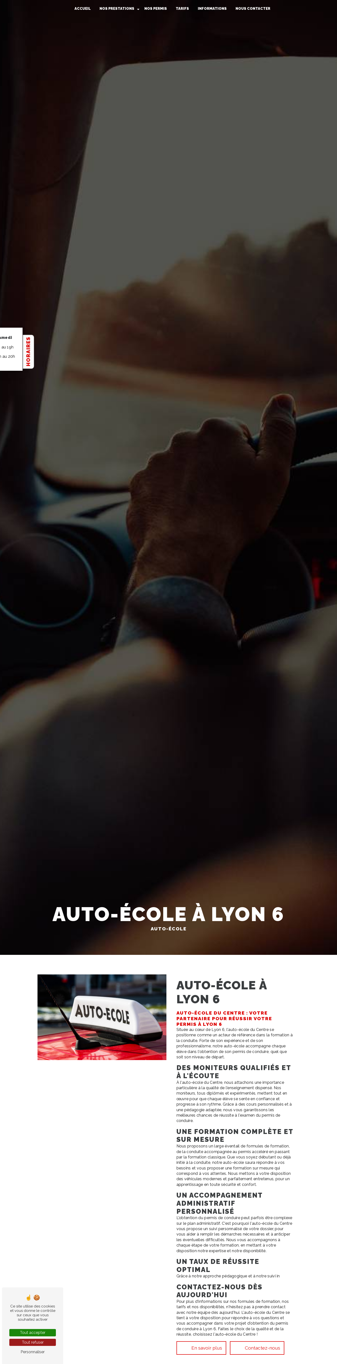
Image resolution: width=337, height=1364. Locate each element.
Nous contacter (253, 8)
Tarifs (182, 8)
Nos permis (155, 8)
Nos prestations (117, 8)
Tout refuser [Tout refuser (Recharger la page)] (33, 1342)
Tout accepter (32, 1332)
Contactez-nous (256, 1347)
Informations (212, 8)
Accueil (83, 8)
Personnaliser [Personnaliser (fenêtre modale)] (33, 1352)
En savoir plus (200, 1347)
